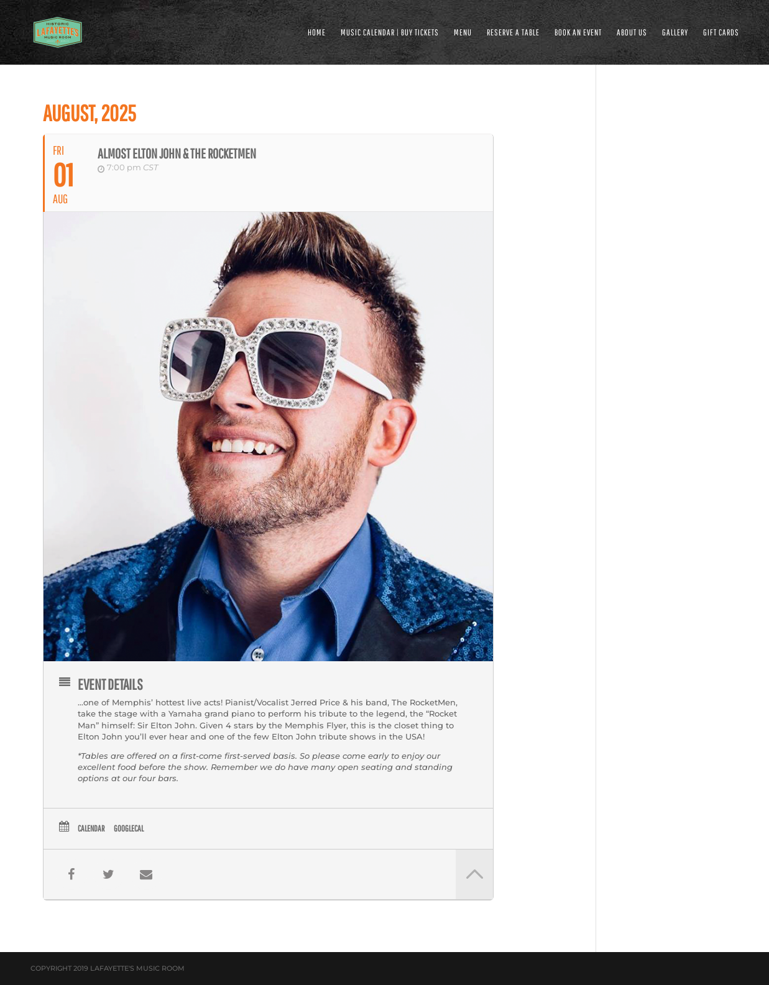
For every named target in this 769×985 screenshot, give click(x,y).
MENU (463, 32)
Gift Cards (721, 32)
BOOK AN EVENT (578, 32)
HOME (317, 32)
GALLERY (675, 32)
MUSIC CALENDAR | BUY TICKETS (390, 32)
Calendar (91, 828)
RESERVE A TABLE (513, 32)
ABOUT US (632, 32)
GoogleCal (129, 828)
